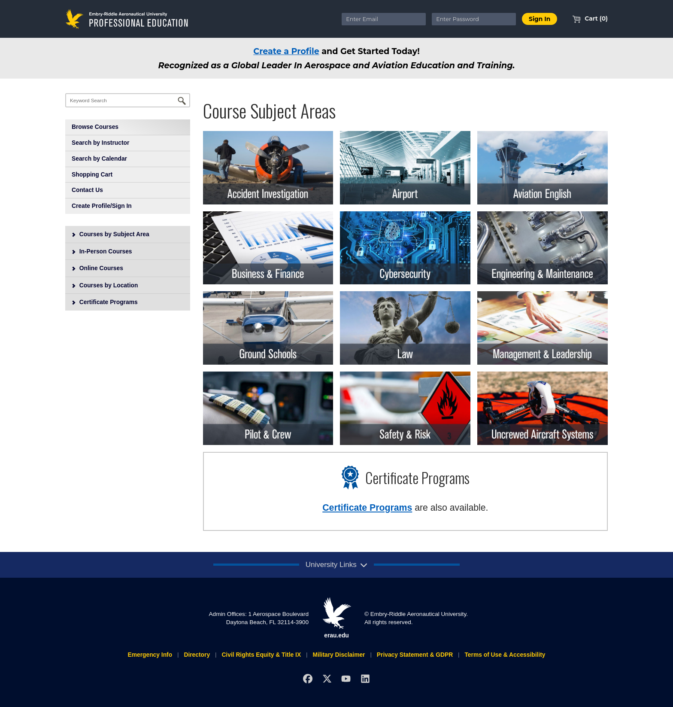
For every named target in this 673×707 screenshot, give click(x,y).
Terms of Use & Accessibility (504, 654)
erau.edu (336, 617)
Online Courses (97, 268)
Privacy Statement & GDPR (415, 654)
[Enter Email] (384, 19)
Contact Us (87, 189)
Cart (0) (590, 18)
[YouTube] (346, 678)
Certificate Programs (104, 302)
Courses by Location (104, 285)
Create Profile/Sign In (102, 205)
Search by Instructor (100, 142)
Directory (197, 654)
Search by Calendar (99, 158)
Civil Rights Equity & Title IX (261, 654)
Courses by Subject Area (110, 234)
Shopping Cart (92, 174)
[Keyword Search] (127, 100)
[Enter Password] (474, 19)
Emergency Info (149, 654)
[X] (327, 678)
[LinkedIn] (365, 678)
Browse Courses (95, 126)
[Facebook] (307, 678)
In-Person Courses (101, 251)
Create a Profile (286, 51)
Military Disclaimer (338, 654)
